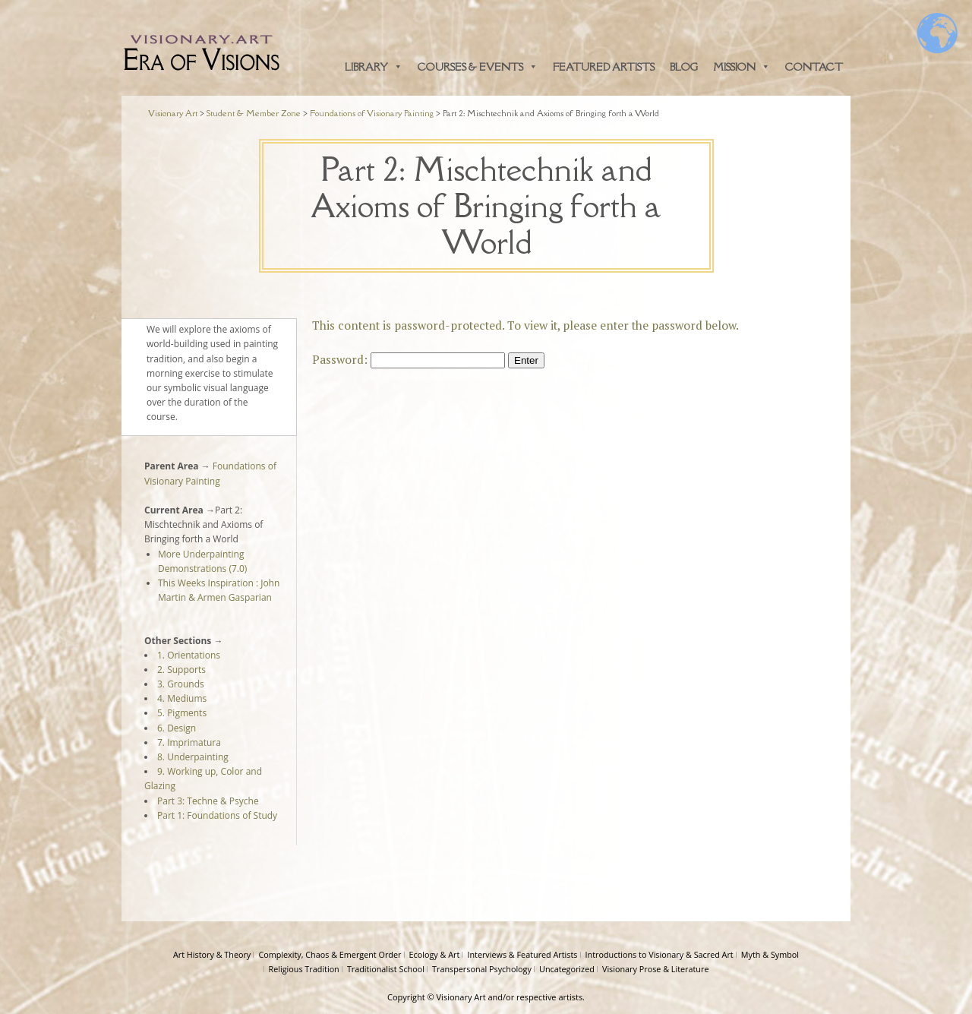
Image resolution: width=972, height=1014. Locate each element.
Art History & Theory (212, 954)
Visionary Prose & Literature (655, 969)
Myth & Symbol (770, 954)
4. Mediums (182, 698)
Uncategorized (567, 969)
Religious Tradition (304, 969)
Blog (684, 67)
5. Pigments (182, 712)
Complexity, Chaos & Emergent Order (329, 954)
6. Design (176, 728)
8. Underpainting (193, 756)
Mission (741, 67)
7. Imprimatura (189, 742)
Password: (408, 359)
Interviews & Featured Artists (522, 954)
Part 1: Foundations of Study (217, 815)
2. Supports (181, 669)
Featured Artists (604, 67)
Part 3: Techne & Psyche (208, 800)
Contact (814, 67)
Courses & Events (478, 67)
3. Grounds (180, 684)
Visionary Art (461, 997)
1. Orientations (188, 655)
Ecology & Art (434, 954)
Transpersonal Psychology (482, 969)
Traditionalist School (385, 969)
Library (373, 67)
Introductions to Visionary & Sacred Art (659, 954)
